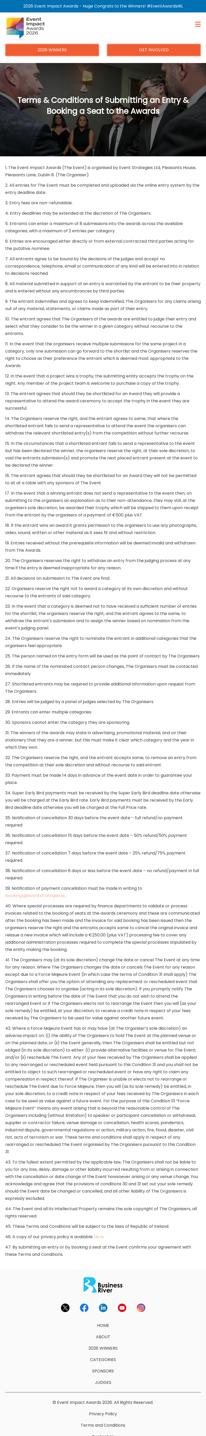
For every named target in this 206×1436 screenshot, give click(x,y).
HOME (103, 1318)
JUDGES (103, 1375)
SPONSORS (103, 1364)
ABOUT (103, 1330)
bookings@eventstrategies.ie (35, 889)
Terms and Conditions (103, 1418)
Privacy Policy (103, 1407)
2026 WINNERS (52, 43)
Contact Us (103, 1430)
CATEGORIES (103, 1353)
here (98, 1230)
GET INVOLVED (154, 43)
